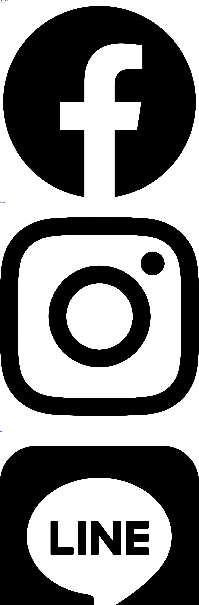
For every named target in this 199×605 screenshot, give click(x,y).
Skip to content (4, 0)
